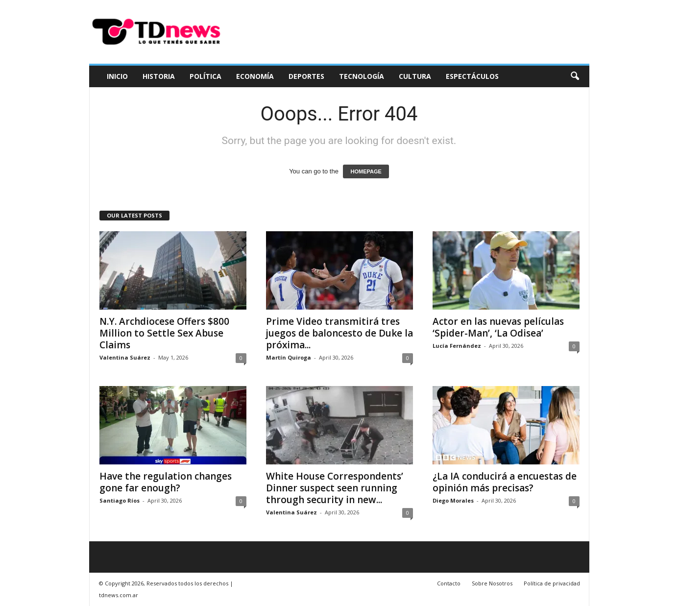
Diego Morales (453, 500)
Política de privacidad (552, 583)
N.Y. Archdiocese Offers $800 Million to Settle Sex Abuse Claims (164, 333)
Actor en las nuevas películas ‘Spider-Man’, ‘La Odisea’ (498, 327)
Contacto (448, 583)
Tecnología (361, 76)
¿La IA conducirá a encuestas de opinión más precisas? (505, 482)
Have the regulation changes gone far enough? (165, 482)
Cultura (415, 76)
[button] (574, 76)
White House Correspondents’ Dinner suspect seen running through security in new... (334, 488)
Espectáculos (472, 76)
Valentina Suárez (124, 357)
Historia (159, 76)
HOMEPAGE (365, 171)
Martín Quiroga (288, 357)
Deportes (306, 76)
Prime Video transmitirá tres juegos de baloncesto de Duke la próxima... (339, 333)
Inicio (117, 76)
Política (205, 76)
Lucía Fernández (457, 345)
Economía (255, 76)
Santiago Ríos (119, 500)
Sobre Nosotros (492, 583)
